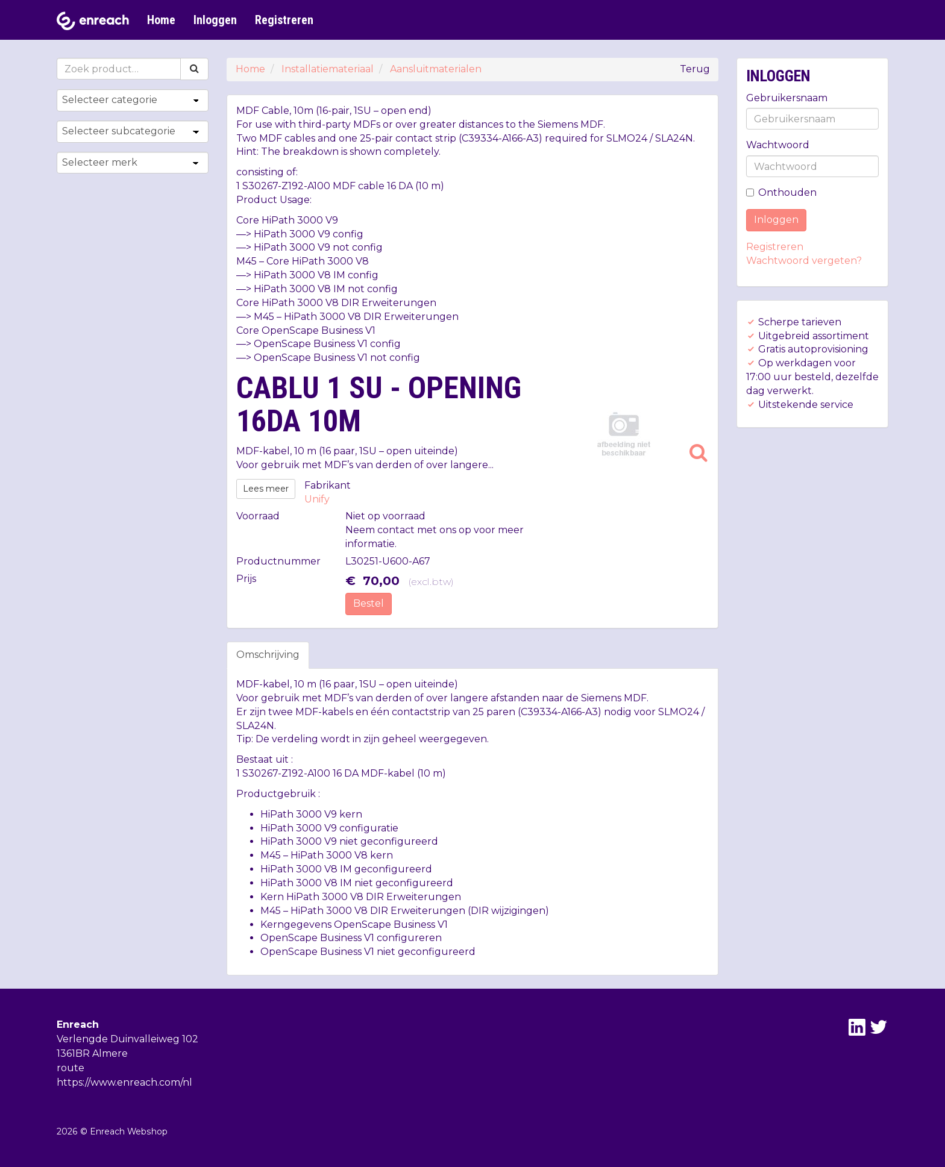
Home (161, 20)
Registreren (284, 20)
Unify (317, 499)
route (70, 1068)
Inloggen (215, 20)
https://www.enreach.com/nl (124, 1082)
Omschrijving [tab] (268, 654)
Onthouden (781, 192)
